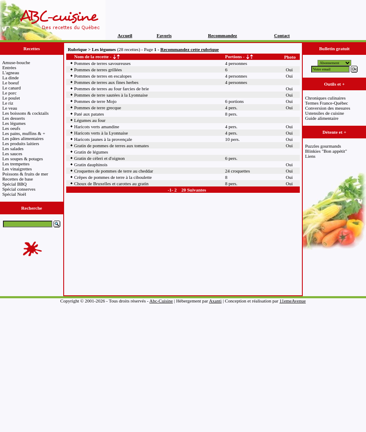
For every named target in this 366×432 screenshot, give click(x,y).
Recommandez (222, 35)
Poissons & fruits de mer (25, 173)
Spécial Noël (15, 194)
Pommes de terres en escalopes (103, 75)
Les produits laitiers (21, 143)
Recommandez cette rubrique (189, 49)
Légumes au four (90, 120)
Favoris (164, 35)
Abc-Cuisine (161, 300)
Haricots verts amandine (96, 126)
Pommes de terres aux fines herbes (106, 82)
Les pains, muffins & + (24, 133)
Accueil (125, 35)
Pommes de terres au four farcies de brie (111, 88)
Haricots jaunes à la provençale (103, 139)
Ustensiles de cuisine (324, 113)
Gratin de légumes (91, 151)
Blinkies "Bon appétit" (326, 151)
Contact (282, 35)
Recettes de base (18, 178)
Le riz (8, 102)
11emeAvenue (293, 300)
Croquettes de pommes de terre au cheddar (113, 170)
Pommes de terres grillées (98, 69)
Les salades (13, 148)
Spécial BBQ (15, 183)
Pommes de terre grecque (97, 107)
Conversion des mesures (327, 108)
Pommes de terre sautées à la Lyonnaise (111, 94)
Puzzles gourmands (323, 145)
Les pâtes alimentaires (23, 138)
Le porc (10, 92)
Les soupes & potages (23, 158)
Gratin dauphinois (91, 164)
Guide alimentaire (322, 118)
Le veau (10, 108)
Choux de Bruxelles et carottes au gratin (111, 183)
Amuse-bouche (16, 62)
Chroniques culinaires (325, 97)
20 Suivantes (193, 189)
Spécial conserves (19, 189)
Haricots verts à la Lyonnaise (101, 132)
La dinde (11, 77)
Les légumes (14, 123)
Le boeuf (11, 82)
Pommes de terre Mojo (95, 101)
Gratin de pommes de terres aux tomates (111, 145)
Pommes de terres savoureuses (102, 63)
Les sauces (12, 153)
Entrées (9, 67)
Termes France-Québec (326, 102)
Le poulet (11, 97)
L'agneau (11, 72)
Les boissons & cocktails (26, 113)
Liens (310, 156)
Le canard (12, 87)
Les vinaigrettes (17, 168)
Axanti (215, 300)
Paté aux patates (89, 113)
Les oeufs (11, 128)
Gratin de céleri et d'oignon (99, 158)
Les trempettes (16, 163)
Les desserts (14, 118)
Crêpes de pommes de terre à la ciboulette (113, 177)
